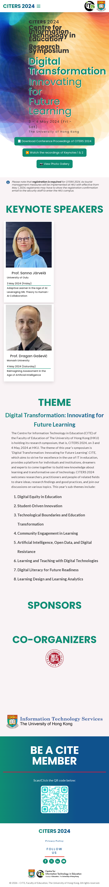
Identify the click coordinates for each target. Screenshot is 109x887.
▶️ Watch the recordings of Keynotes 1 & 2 (54, 152)
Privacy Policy (54, 841)
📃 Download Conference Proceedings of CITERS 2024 (54, 141)
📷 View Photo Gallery (54, 164)
